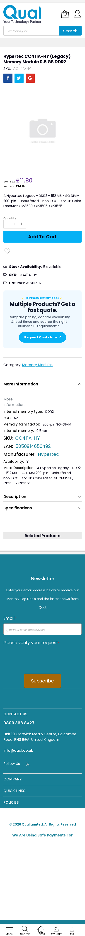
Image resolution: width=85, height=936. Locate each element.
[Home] (40, 927)
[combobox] (31, 31)
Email (9, 618)
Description (14, 496)
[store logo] (22, 14)
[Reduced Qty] (7, 224)
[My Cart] (65, 14)
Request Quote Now (42, 337)
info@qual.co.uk (18, 750)
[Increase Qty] (21, 224)
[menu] (9, 929)
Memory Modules (37, 364)
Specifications (17, 508)
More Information (20, 384)
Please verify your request (31, 643)
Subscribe (42, 681)
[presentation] (37, 657)
